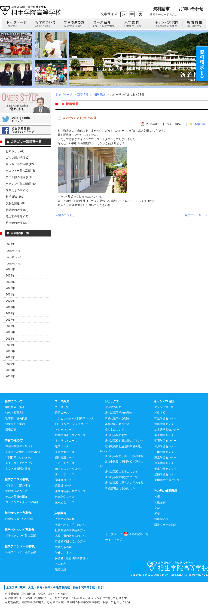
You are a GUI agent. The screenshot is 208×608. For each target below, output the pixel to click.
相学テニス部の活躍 (17, 511)
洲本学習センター (165, 495)
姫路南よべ (161, 545)
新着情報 (82, 94)
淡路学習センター (165, 500)
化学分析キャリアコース (70, 517)
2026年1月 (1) (14, 263)
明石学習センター (165, 466)
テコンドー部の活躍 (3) (20, 170)
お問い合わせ (190, 8)
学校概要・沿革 (15, 433)
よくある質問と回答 (17, 494)
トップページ (63, 94)
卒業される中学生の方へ (70, 551)
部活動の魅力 (113, 433)
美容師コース (63, 511)
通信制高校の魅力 (116, 461)
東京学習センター (165, 483)
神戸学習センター (165, 472)
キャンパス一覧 (164, 433)
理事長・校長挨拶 (16, 444)
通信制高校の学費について (121, 503)
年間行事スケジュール (19, 483)
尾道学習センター (165, 489)
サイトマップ (113, 566)
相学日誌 (99, 94)
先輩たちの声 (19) (17, 190)
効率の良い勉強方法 (117, 450)
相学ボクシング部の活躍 (20, 561)
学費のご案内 (63, 578)
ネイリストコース (66, 466)
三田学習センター (165, 478)
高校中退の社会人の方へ (70, 562)
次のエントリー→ (196, 215)
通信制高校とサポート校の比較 (124, 482)
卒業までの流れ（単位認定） (23, 478)
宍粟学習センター (165, 444)
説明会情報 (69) (15, 203)
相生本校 (159, 438)
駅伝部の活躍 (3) (16, 222)
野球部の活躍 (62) (17, 210)
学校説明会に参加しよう (120, 514)
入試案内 (60, 590)
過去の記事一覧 (138, 560)
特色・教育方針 (15, 438)
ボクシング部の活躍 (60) (21, 183)
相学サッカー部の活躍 (19, 545)
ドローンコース (64, 455)
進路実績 (60, 595)
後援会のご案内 (15, 450)
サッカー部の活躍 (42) (20, 164)
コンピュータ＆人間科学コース (74, 444)
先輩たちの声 (63, 573)
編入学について (114, 455)
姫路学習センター (165, 450)
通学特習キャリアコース (70, 461)
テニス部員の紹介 (16, 522)
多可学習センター (165, 461)
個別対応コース (64, 483)
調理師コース (63, 506)
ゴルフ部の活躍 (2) (17, 157)
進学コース (62, 472)
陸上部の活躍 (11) (17, 216)
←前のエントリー (66, 215)
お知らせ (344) (15, 151)
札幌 (157, 522)
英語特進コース (64, 478)
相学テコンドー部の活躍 (20, 578)
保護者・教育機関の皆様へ (71, 584)
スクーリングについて (19, 489)
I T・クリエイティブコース (72, 450)
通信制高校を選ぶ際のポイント (124, 466)
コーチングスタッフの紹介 (22, 528)
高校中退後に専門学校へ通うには (122, 490)
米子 (157, 539)
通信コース (62, 438)
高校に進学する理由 (117, 444)
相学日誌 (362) (15, 196)
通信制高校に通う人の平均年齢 (124, 508)
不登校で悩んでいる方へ (70, 567)
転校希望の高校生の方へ (70, 556)
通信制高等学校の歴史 (118, 438)
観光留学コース (64, 523)
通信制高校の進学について (121, 497)
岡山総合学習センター (168, 506)
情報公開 (10, 455)
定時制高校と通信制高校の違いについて (122, 474)
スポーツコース (64, 500)
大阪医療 (159, 528)
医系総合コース (64, 528)
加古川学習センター (166, 455)
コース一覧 (62, 433)
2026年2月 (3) (14, 257)
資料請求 (161, 8)
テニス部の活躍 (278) (19, 177)
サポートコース (64, 489)
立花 (157, 534)
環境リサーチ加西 (165, 551)
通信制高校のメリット (19, 472)
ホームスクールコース (69, 495)
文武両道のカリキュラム (20, 517)
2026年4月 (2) (14, 250)
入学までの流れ (64, 545)
